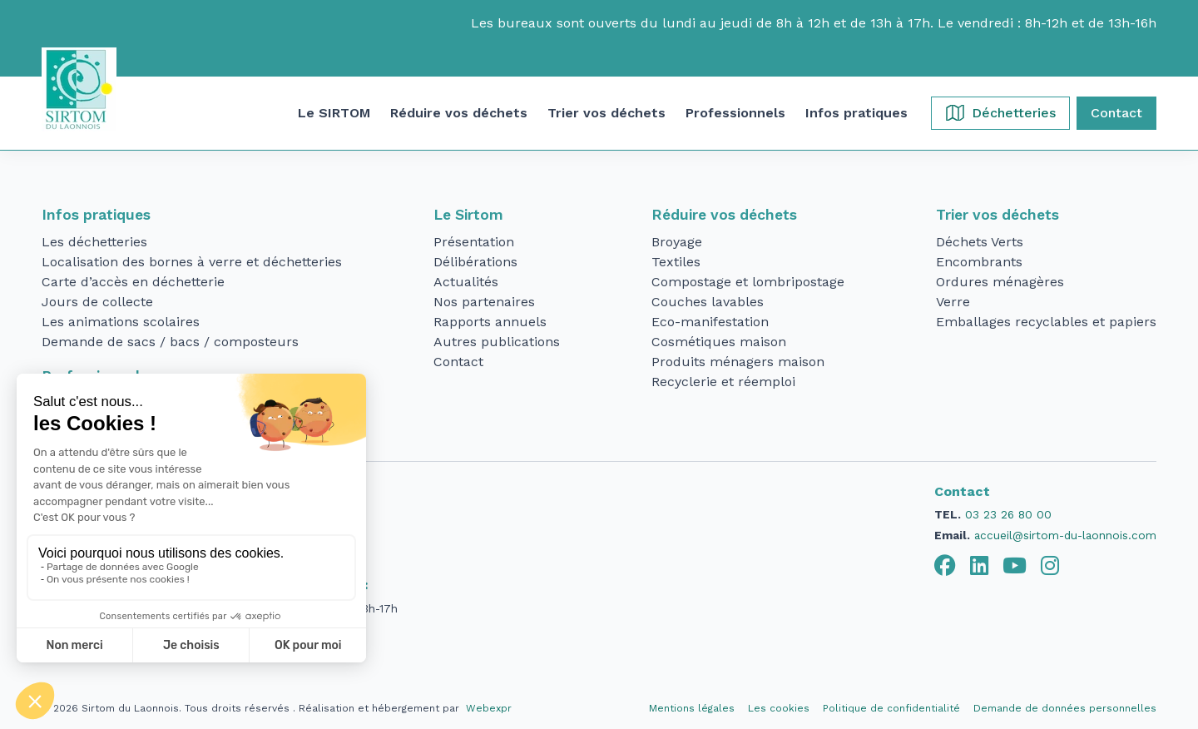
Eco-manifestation (710, 322)
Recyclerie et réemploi (723, 381)
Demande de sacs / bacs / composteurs (170, 342)
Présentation (473, 242)
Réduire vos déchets (724, 214)
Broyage (676, 242)
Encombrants (979, 262)
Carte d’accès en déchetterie (133, 282)
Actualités (465, 282)
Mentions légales (692, 708)
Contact (458, 361)
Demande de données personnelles (1064, 708)
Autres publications (496, 342)
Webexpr (489, 708)
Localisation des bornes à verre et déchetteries (192, 262)
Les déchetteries (94, 242)
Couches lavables (707, 302)
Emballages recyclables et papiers (1046, 322)
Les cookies (778, 708)
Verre (953, 302)
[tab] (945, 566)
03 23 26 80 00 (1008, 514)
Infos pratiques (96, 214)
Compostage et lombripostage (747, 282)
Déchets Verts (979, 242)
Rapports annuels (490, 322)
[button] (334, 113)
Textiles (675, 262)
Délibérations (475, 262)
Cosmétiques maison (718, 342)
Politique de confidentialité (891, 708)
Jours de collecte (97, 302)
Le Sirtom (468, 214)
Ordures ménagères (1000, 282)
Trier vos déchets (997, 214)
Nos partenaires (484, 302)
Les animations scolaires (121, 322)
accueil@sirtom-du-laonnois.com (1065, 535)
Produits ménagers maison (737, 361)
